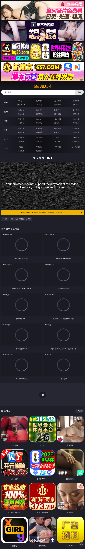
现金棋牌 (57, 105)
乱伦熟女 (57, 123)
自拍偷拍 (39, 110)
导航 (6, 148)
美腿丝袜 (21, 132)
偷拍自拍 (39, 119)
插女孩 (21, 147)
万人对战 (57, 101)
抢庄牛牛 (76, 105)
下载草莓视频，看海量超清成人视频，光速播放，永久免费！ (51, 212)
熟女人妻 (21, 114)
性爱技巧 (76, 141)
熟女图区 (57, 132)
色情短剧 (39, 151)
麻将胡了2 (21, 105)
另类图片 (76, 132)
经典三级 (39, 123)
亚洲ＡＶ (21, 110)
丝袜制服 (39, 114)
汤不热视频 (76, 147)
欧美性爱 (76, 119)
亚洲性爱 (21, 119)
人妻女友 (57, 137)
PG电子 (21, 101)
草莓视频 (57, 147)
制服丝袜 (21, 123)
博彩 (6, 102)
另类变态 (76, 123)
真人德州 (39, 101)
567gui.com (42, 86)
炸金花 (39, 105)
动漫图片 (76, 128)
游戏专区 (76, 101)
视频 (6, 111)
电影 (6, 121)
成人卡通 (57, 119)
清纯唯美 (39, 132)
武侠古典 (76, 137)
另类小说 (39, 141)
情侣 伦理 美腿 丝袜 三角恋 (21, 219)
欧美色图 (57, 128)
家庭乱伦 (39, 137)
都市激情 (21, 137)
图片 (6, 130)
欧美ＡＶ (57, 110)
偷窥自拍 (21, 128)
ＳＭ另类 (76, 114)
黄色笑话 (57, 141)
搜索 (79, 92)
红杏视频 (21, 151)
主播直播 (57, 114)
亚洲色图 (39, 128)
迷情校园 (21, 141)
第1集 (5, 219)
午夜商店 (39, 147)
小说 (6, 139)
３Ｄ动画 (76, 110)
